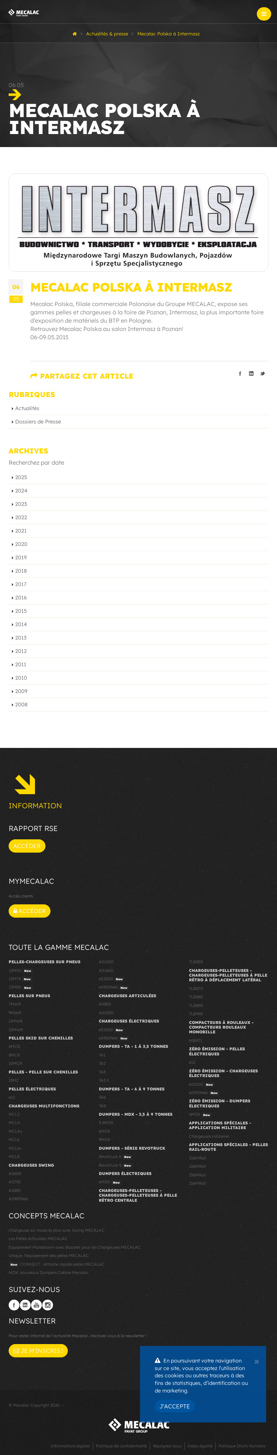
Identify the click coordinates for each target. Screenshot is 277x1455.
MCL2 (14, 1114)
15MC (14, 1080)
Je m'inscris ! (38, 1350)
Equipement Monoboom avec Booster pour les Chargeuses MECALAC (75, 1247)
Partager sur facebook (240, 373)
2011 (20, 664)
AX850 (105, 1004)
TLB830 (196, 961)
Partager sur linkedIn (251, 373)
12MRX (21, 987)
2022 (21, 517)
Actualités (27, 408)
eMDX (110, 1182)
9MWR (15, 1012)
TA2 (102, 1063)
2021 (21, 531)
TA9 (102, 1106)
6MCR (14, 1046)
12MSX (21, 971)
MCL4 (14, 1122)
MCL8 (14, 1156)
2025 (21, 477)
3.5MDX (106, 1122)
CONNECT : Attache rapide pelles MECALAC (57, 1264)
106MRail (197, 1158)
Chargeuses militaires (209, 1136)
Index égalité (200, 1445)
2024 (21, 490)
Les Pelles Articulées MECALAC (38, 1238)
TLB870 (196, 988)
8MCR (14, 1055)
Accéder (27, 845)
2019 (21, 557)
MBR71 (195, 1040)
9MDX (104, 1139)
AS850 (15, 1190)
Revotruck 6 (116, 1157)
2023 (21, 504)
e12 (12, 1097)
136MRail (197, 1166)
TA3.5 (104, 1080)
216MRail (197, 1183)
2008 (21, 704)
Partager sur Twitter (262, 373)
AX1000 (106, 1012)
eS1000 (111, 979)
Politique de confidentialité (121, 1445)
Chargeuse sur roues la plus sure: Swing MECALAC (57, 1230)
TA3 (102, 1072)
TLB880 (196, 996)
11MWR (15, 1021)
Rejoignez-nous (167, 1445)
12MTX (20, 979)
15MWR (16, 1029)
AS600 (15, 1173)
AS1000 (106, 961)
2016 (21, 597)
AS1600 (106, 970)
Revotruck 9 (116, 1165)
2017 (20, 584)
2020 (21, 544)
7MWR (15, 1004)
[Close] (256, 1360)
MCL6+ (15, 1148)
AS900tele (18, 1198)
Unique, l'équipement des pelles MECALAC (49, 1255)
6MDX (104, 1131)
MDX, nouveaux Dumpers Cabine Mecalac (48, 1272)
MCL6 (14, 1139)
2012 (21, 651)
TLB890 (196, 1005)
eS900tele (114, 987)
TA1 (102, 1055)
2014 (21, 624)
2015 (21, 611)
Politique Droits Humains (242, 1445)
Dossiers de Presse (38, 421)
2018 (21, 571)
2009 (21, 691)
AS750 (15, 1181)
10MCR (15, 1063)
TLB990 (196, 1013)
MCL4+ (15, 1131)
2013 (21, 637)
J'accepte (174, 1406)
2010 (21, 678)
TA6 (102, 1097)
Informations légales (70, 1445)
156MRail (197, 1175)
